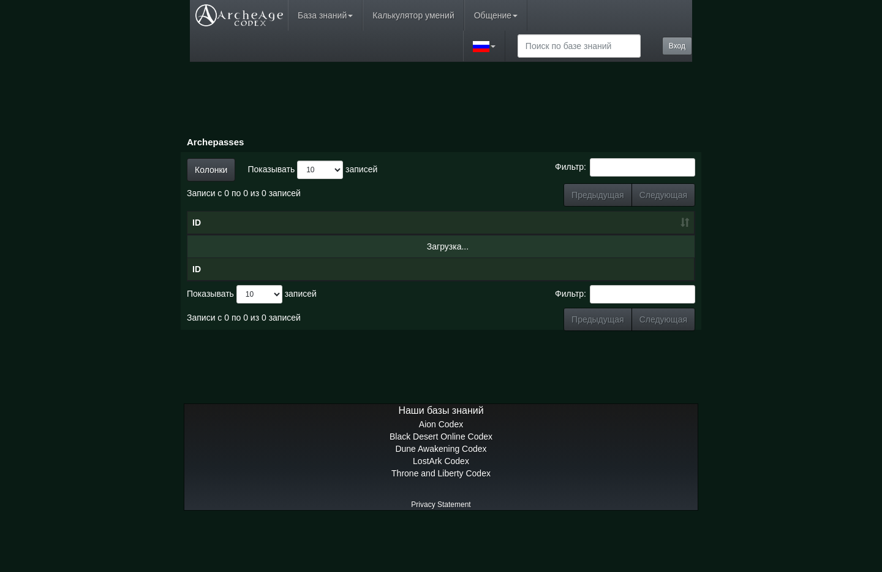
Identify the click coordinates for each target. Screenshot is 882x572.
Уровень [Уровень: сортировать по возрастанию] (468, 247)
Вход (677, 46)
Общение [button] (496, 15)
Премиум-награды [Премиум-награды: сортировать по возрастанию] (655, 241)
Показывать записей (312, 170)
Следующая (663, 195)
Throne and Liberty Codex (441, 522)
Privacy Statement (440, 553)
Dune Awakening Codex (440, 498)
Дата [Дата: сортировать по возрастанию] (383, 247)
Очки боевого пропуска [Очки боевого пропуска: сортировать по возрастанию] (529, 235)
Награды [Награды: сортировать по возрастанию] (592, 247)
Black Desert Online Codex (441, 485)
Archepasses (215, 142)
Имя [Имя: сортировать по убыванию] (274, 247)
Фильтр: (625, 167)
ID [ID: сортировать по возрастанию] (196, 247)
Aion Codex (441, 473)
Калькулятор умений (413, 15)
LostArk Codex (441, 510)
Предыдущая (597, 195)
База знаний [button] (325, 15)
